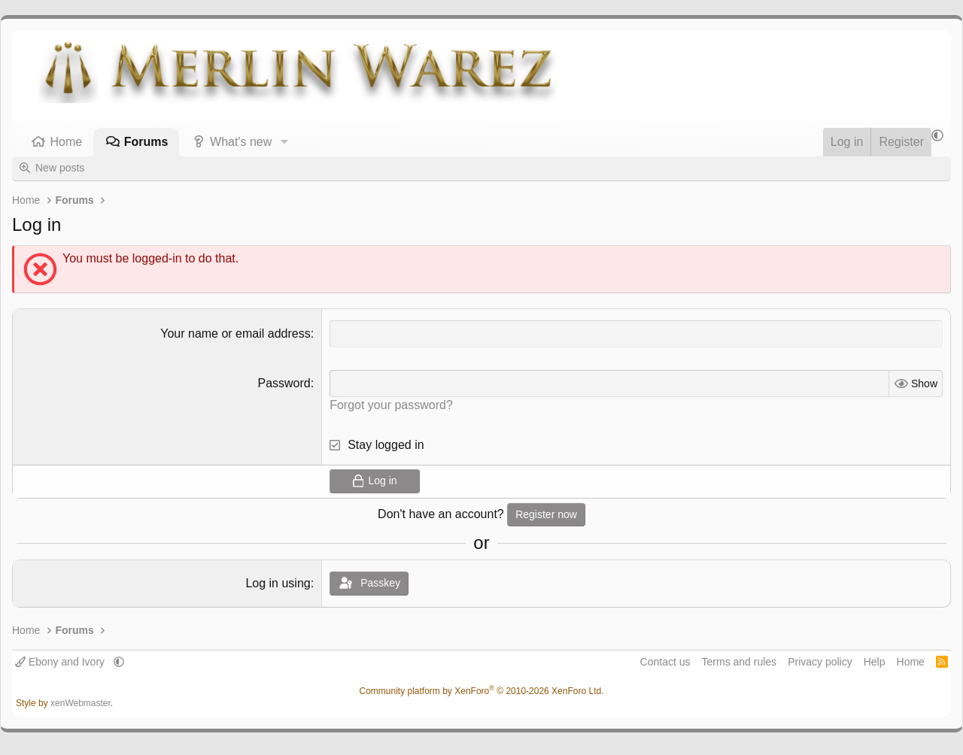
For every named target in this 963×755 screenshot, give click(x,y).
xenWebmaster (80, 703)
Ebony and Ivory (61, 662)
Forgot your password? (391, 405)
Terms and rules (739, 662)
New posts (59, 168)
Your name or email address (235, 333)
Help (875, 662)
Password (283, 383)
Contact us (665, 662)
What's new (241, 141)
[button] (284, 142)
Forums (146, 141)
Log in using (277, 583)
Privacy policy (820, 662)
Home (66, 141)
